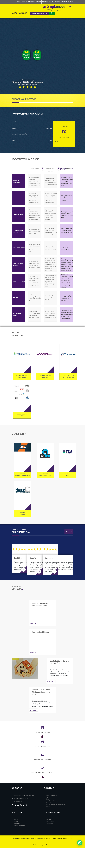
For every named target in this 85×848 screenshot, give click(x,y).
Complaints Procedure (46, 845)
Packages (56, 141)
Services (38, 1)
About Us (24, 1)
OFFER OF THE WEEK (52, 803)
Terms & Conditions (62, 838)
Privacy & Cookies (51, 838)
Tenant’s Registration (51, 795)
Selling (16, 819)
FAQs (47, 797)
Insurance (50, 823)
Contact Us (64, 1)
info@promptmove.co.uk (21, 798)
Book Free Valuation (39, 13)
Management (17, 823)
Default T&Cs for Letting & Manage (55, 804)
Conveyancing (51, 819)
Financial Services (54, 1)
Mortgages (50, 821)
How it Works (31, 1)
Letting (16, 821)
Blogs (47, 799)
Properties (45, 1)
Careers (70, 1)
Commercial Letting (19, 825)
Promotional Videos (51, 801)
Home (18, 1)
